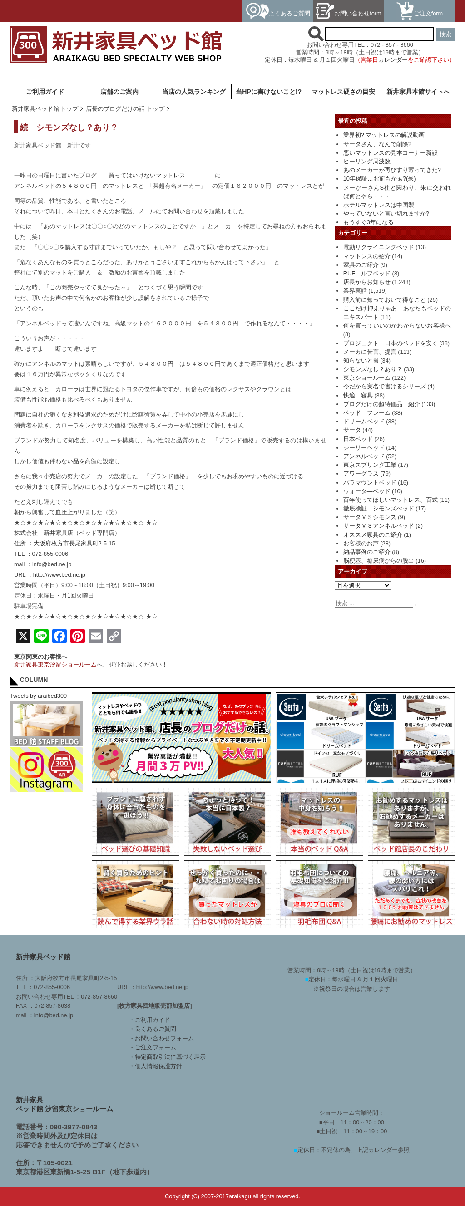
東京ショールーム (367, 377)
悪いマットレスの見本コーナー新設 (390, 152)
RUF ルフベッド (367, 273)
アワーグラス (361, 473)
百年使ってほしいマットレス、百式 (390, 499)
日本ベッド (358, 439)
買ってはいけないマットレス (147, 175)
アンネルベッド (364, 456)
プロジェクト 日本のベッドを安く (390, 343)
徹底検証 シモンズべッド (378, 508)
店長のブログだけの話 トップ (125, 108)
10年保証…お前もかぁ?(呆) (379, 178)
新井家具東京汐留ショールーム (55, 664)
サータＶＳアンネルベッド (378, 525)
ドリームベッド (364, 421)
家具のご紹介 (361, 264)
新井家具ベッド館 (43, 957)
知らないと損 (361, 360)
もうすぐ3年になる (368, 222)
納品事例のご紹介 (367, 552)
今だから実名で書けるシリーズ (384, 386)
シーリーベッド (364, 447)
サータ (352, 430)
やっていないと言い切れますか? (386, 213)
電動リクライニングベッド (378, 247)
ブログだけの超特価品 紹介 (381, 404)
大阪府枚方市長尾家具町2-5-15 (74, 543)
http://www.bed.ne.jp (59, 574)
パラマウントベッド (369, 482)
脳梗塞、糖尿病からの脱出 (378, 560)
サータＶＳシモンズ (369, 517)
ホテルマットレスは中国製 (378, 204)
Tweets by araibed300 (38, 695)
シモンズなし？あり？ (372, 369)
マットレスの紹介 (367, 256)
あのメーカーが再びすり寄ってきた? (392, 170)
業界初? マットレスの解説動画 (384, 135)
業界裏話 (355, 290)
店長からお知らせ (367, 282)
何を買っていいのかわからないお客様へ (397, 325)
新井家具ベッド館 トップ (45, 108)
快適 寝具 (358, 395)
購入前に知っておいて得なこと (384, 299)
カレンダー (393, 59)
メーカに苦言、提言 (369, 351)
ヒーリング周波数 (367, 161)
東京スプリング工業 (369, 464)
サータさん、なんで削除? (377, 144)
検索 (445, 34)
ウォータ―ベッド (367, 491)
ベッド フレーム (367, 412)
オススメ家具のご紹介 (372, 534)
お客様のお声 (361, 543)
